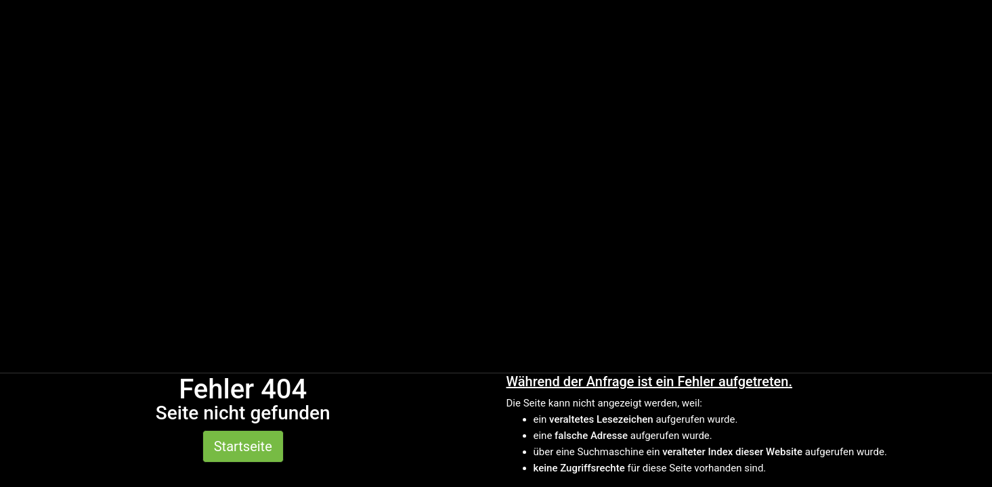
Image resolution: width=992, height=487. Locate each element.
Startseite (243, 446)
